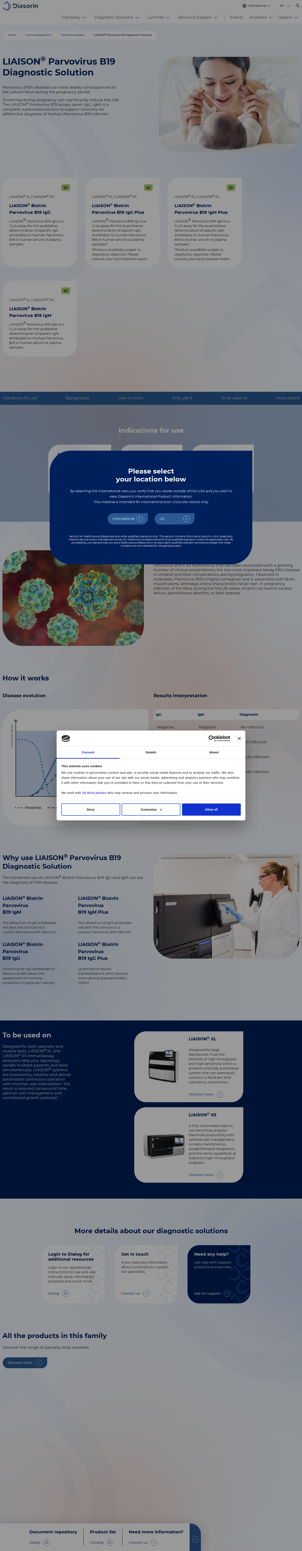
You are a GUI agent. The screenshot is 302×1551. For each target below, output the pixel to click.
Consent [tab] (88, 752)
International (123, 518)
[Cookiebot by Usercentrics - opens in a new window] (211, 738)
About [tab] (214, 752)
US (162, 518)
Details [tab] (151, 752)
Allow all (211, 809)
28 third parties (94, 792)
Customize (151, 809)
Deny (91, 809)
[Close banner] (239, 738)
